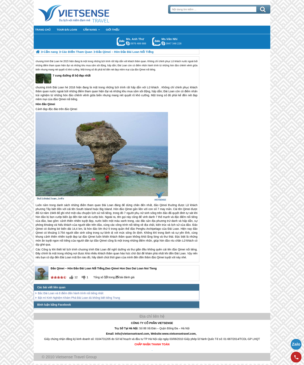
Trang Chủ (83, 13)
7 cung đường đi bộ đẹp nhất (62, 78)
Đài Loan (54, 61)
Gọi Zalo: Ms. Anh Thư (121, 41)
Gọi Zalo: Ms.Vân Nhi (156, 41)
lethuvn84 (128, 43)
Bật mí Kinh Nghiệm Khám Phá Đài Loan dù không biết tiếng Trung (79, 297)
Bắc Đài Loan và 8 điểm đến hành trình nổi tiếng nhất (70, 293)
